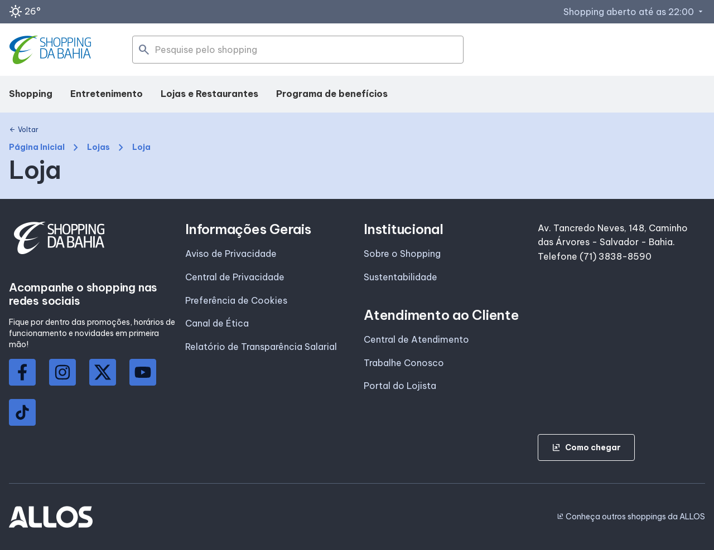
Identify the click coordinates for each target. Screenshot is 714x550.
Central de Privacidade (234, 277)
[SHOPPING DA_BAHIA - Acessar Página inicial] (51, 50)
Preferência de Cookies (236, 300)
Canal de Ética (217, 323)
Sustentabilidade (400, 277)
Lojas (98, 147)
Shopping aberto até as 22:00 (634, 11)
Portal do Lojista (400, 385)
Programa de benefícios (332, 93)
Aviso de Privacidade (231, 253)
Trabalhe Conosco (404, 362)
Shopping (30, 93)
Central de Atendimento (416, 339)
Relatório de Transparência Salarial (261, 346)
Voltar (23, 130)
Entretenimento (106, 93)
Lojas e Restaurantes (209, 93)
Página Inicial (37, 147)
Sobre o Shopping (402, 253)
